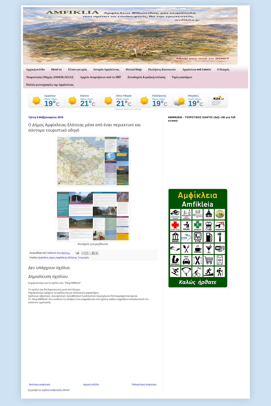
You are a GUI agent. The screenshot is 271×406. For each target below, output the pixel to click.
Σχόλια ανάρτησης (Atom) (55, 390)
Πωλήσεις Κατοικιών (162, 69)
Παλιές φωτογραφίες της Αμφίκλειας (50, 85)
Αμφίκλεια (43, 257)
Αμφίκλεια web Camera (196, 69)
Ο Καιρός (223, 69)
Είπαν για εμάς (77, 69)
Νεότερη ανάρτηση (39, 384)
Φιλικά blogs (134, 69)
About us (56, 69)
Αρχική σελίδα (35, 69)
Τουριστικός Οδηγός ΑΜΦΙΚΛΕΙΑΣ (50, 77)
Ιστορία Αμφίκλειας (106, 69)
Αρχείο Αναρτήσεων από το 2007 (100, 77)
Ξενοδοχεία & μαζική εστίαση (146, 77)
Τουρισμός (83, 257)
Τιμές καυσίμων (182, 77)
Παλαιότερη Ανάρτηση (144, 384)
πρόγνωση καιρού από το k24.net (128, 109)
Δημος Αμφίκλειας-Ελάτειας (63, 257)
